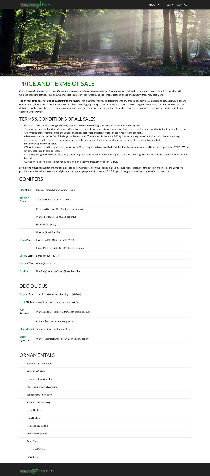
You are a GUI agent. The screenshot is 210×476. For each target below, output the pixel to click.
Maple (23, 294)
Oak (22, 336)
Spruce (23, 197)
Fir (21, 189)
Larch (23, 255)
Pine (22, 240)
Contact (183, 4)
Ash (22, 309)
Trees (168, 4)
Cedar (23, 263)
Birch (22, 302)
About (154, 4)
